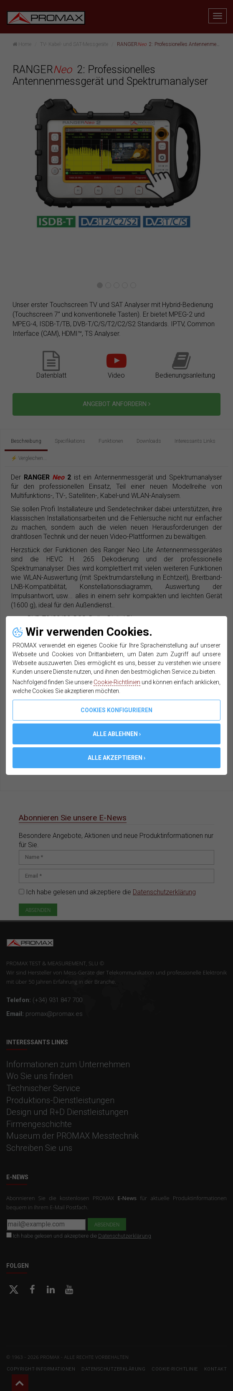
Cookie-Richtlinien (117, 682)
